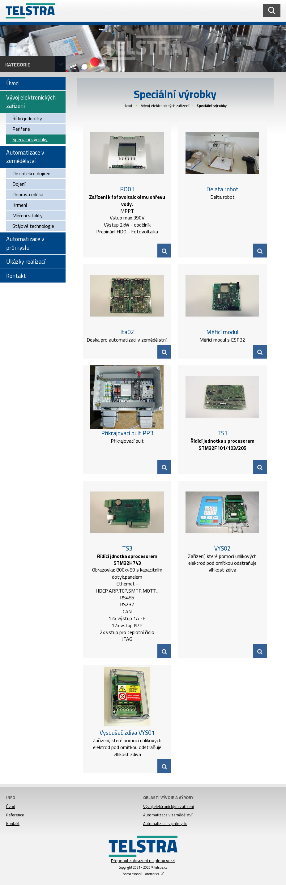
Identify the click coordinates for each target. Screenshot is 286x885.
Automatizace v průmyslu (165, 823)
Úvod (127, 105)
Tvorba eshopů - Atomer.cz (143, 874)
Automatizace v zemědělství (167, 815)
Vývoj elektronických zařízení (165, 105)
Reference (15, 815)
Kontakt (12, 823)
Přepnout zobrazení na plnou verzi (143, 861)
